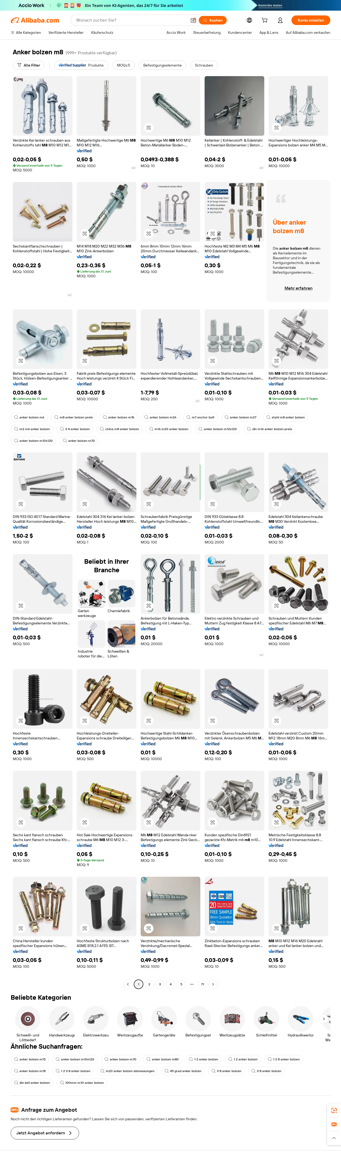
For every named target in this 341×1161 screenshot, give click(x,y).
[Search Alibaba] (131, 20)
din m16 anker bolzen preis (269, 429)
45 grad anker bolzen (183, 1071)
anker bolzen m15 (30, 1059)
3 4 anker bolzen (75, 429)
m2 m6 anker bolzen (32, 429)
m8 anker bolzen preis (73, 417)
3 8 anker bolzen (226, 1071)
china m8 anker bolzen (119, 429)
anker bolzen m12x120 (217, 429)
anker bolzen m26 (160, 417)
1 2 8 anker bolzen (284, 1059)
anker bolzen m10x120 (33, 441)
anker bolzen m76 (118, 417)
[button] (193, 20)
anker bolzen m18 (30, 1071)
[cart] (266, 21)
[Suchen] (213, 20)
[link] (334, 1110)
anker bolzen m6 (29, 417)
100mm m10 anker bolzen (82, 1083)
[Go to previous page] (128, 984)
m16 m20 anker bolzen (168, 429)
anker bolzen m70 (79, 441)
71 (202, 984)
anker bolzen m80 (163, 1059)
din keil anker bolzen (32, 1083)
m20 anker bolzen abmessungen (127, 1071)
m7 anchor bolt (200, 417)
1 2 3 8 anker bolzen (73, 1071)
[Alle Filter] (28, 65)
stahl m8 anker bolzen (285, 417)
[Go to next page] (213, 984)
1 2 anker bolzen (203, 1059)
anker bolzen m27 (240, 417)
